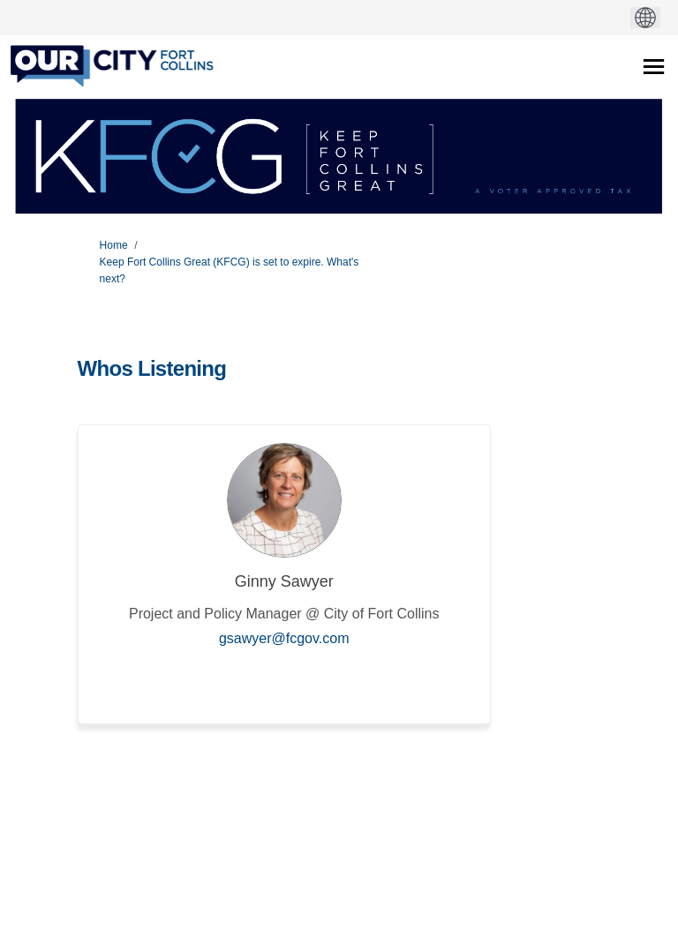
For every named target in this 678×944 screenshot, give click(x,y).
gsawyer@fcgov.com (284, 638)
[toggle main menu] (653, 66)
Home (114, 245)
